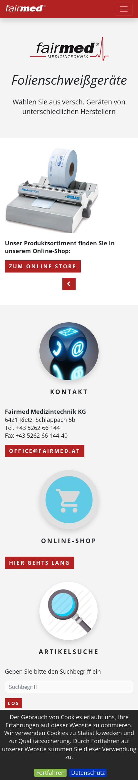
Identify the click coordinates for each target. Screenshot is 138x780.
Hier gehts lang (39, 562)
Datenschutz (88, 772)
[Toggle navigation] (124, 9)
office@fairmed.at (44, 450)
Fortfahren (50, 772)
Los (13, 703)
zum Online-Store (43, 266)
